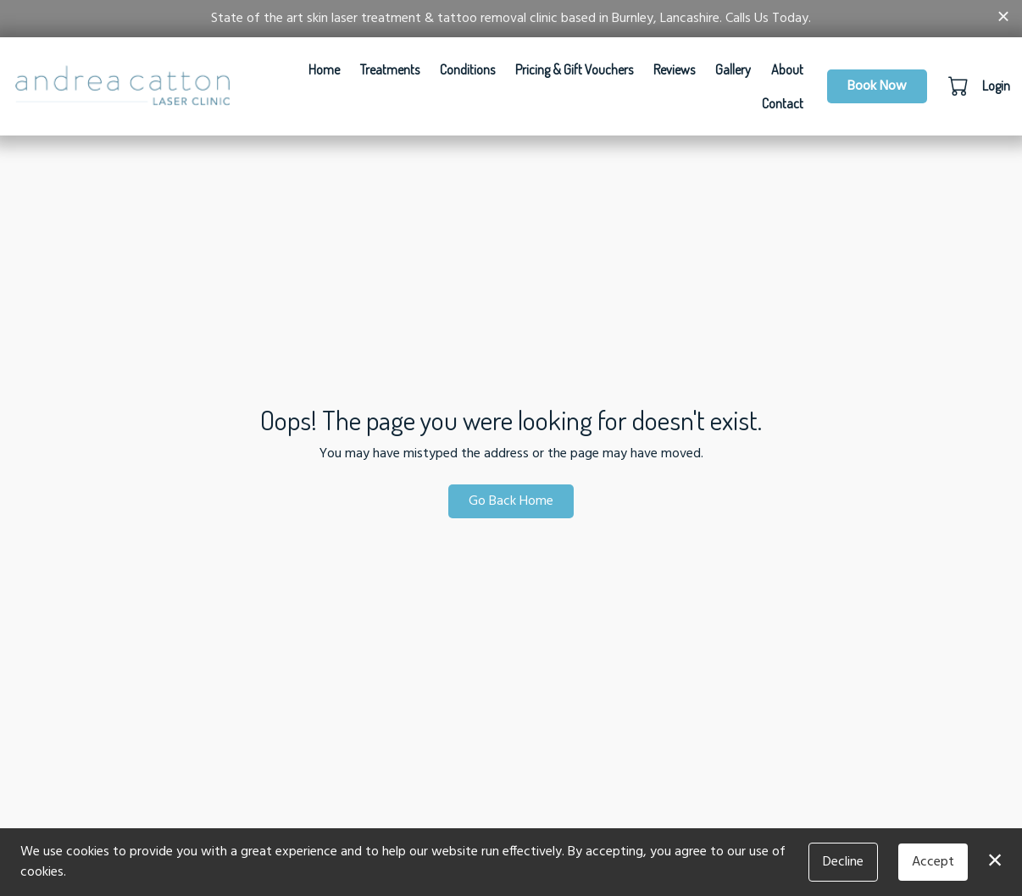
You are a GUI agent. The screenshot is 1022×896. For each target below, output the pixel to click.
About (787, 69)
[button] (959, 85)
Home (324, 69)
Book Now (877, 86)
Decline (843, 862)
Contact (782, 103)
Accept (933, 862)
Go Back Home (511, 501)
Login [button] (996, 85)
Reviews (674, 69)
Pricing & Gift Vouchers (574, 69)
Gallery (733, 69)
